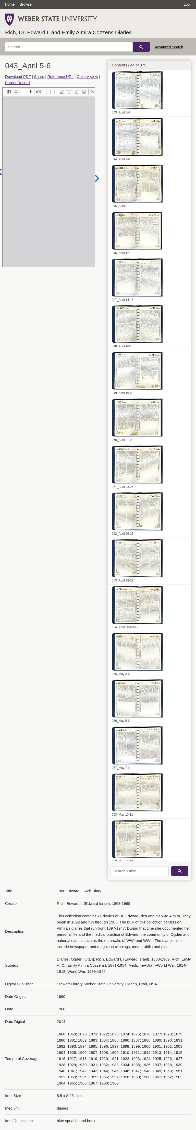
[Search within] (140, 871)
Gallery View (87, 76)
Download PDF (18, 76)
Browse (26, 4)
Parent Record (17, 83)
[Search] (69, 47)
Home (10, 4)
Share (39, 76)
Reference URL (60, 76)
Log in (188, 4)
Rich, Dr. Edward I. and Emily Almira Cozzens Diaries (68, 32)
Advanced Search (169, 47)
